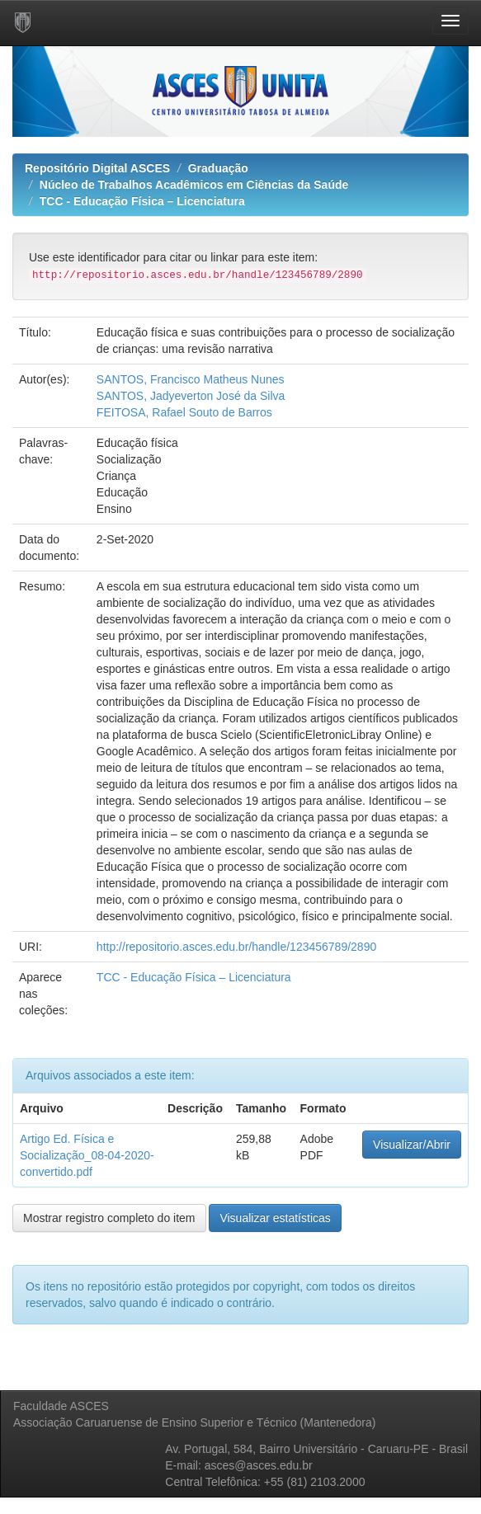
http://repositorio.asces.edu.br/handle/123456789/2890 (236, 946)
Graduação (218, 168)
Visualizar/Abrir (411, 1144)
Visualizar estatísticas (274, 1218)
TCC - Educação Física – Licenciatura (142, 201)
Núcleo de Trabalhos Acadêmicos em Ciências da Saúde (194, 184)
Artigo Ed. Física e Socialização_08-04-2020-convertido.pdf (87, 1155)
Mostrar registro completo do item (109, 1218)
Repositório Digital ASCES (97, 168)
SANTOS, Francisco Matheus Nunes (191, 379)
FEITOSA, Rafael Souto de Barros (184, 412)
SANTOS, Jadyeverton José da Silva (191, 395)
